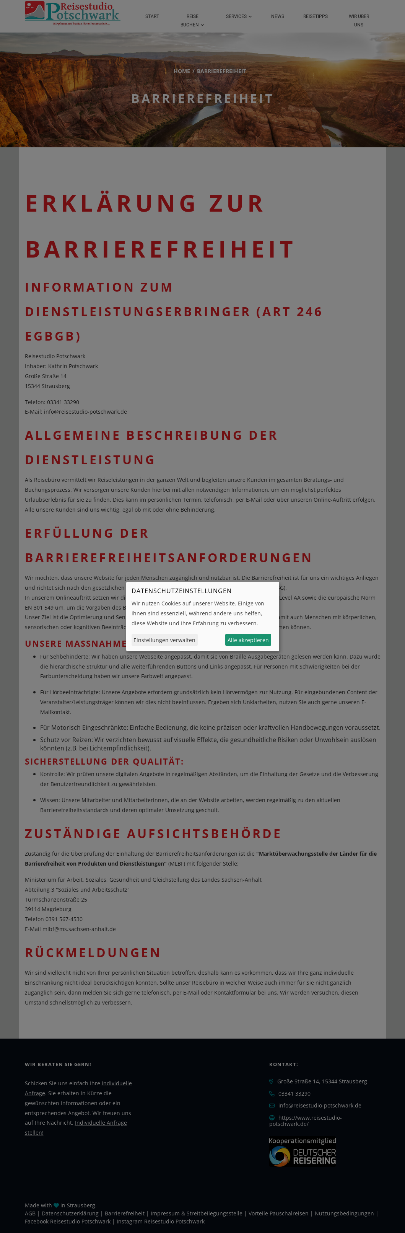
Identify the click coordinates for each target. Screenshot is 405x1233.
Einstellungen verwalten (164, 640)
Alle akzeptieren (248, 640)
